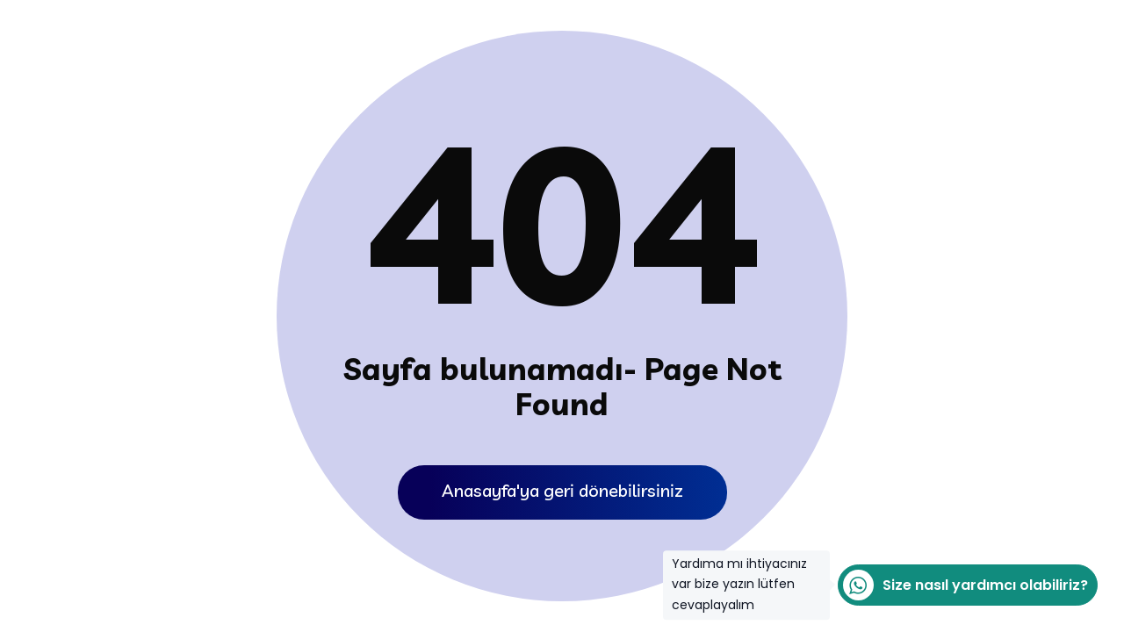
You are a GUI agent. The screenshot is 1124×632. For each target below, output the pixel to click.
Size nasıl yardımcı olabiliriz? (963, 585)
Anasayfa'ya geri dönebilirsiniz (562, 490)
